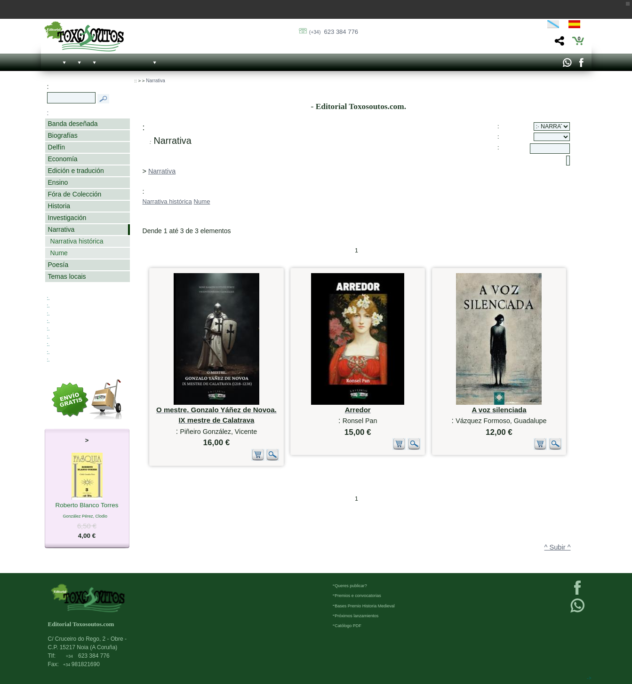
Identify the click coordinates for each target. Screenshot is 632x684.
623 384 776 (333, 31)
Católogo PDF (348, 625)
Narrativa (61, 229)
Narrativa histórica (77, 241)
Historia (59, 206)
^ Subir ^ (557, 547)
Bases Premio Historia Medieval (365, 606)
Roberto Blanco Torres (87, 505)
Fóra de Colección (75, 194)
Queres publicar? (351, 585)
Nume (59, 253)
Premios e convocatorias (358, 595)
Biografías (63, 135)
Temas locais (67, 276)
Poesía (58, 264)
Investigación (67, 217)
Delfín (56, 147)
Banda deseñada (73, 123)
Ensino (58, 182)
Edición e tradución (76, 170)
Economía (63, 159)
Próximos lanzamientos (356, 615)
